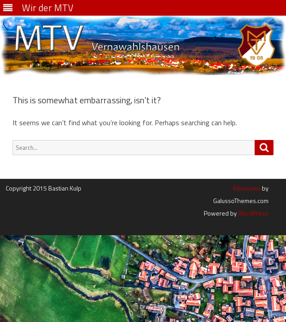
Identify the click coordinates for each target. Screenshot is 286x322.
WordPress (253, 213)
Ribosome (247, 188)
